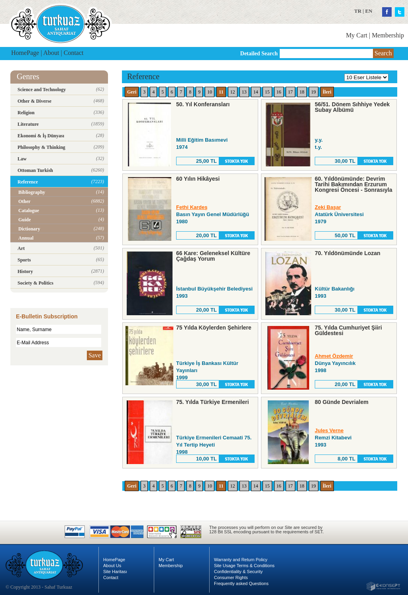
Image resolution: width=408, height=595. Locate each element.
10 (209, 92)
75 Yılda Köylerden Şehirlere (213, 327)
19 (313, 92)
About (51, 52)
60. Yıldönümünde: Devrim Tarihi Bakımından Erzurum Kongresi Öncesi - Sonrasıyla (353, 184)
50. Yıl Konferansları (203, 104)
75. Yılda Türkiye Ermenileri (212, 402)
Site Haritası (115, 571)
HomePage (25, 52)
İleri (327, 92)
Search (383, 53)
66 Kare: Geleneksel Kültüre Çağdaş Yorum (213, 256)
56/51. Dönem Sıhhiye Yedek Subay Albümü (352, 107)
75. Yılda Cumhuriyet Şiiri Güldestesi (348, 330)
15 (267, 92)
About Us (112, 565)
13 (244, 92)
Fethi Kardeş (192, 207)
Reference (143, 76)
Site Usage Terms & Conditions (244, 565)
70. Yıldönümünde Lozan (348, 253)
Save (94, 355)
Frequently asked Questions (241, 583)
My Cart (356, 35)
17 (290, 92)
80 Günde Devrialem (342, 402)
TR (357, 11)
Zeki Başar (328, 207)
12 (232, 92)
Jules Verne (329, 430)
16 (279, 92)
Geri (131, 92)
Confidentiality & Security (238, 571)
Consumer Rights (231, 577)
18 (302, 92)
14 (255, 92)
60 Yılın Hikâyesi (198, 179)
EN (368, 11)
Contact (74, 52)
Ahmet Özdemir (334, 356)
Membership (388, 35)
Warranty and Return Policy (240, 559)
